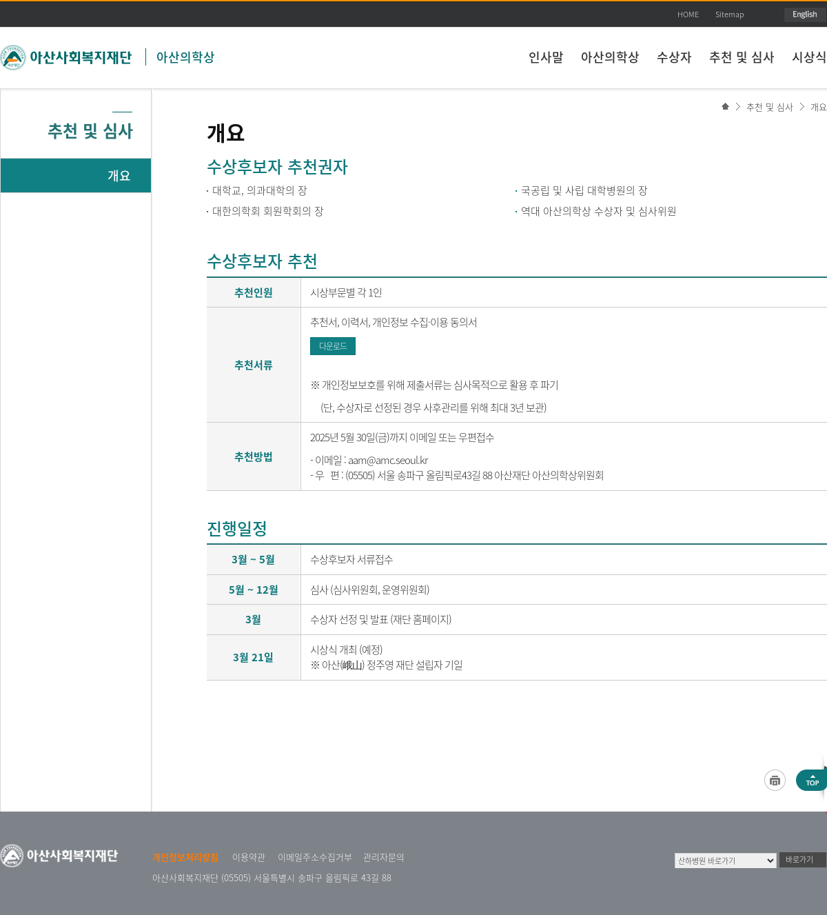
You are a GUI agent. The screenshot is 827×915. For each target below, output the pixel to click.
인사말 (546, 57)
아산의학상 (185, 57)
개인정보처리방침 (185, 856)
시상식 (809, 57)
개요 (818, 106)
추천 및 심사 (742, 57)
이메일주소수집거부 (315, 856)
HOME (688, 14)
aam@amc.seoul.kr (387, 459)
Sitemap (729, 14)
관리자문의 (384, 856)
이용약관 (248, 856)
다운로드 (333, 346)
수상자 (674, 57)
